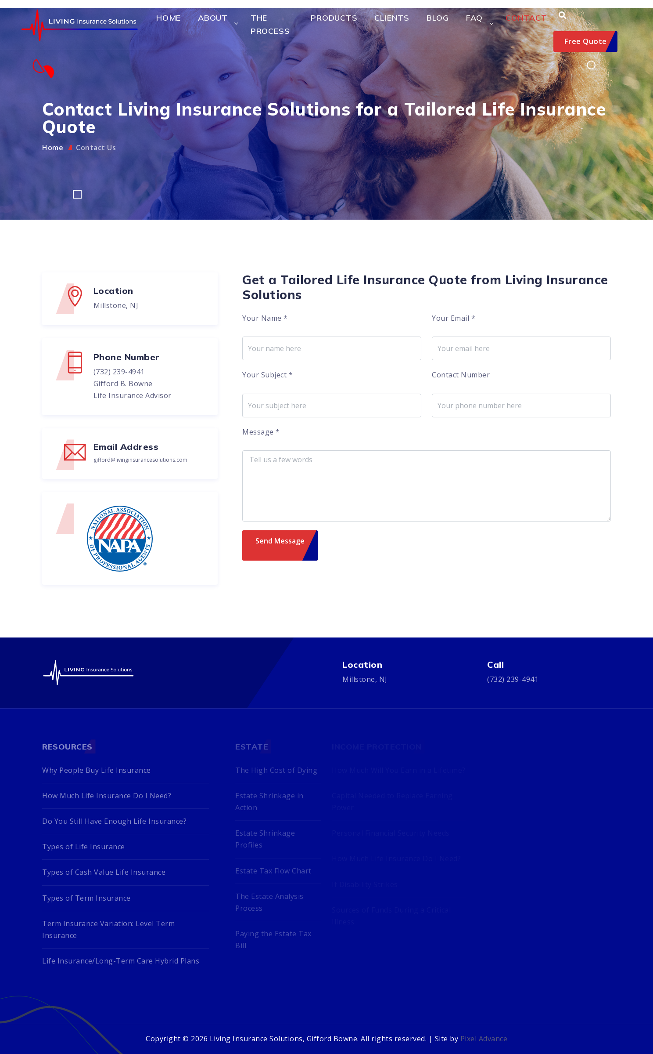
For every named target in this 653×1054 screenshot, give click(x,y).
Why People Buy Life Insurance (96, 770)
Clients (391, 18)
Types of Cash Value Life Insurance (103, 872)
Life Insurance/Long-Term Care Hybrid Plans (120, 961)
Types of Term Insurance (86, 898)
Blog (438, 18)
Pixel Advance (484, 1038)
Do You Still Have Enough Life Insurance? (114, 821)
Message (261, 432)
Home (168, 18)
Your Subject (267, 375)
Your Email (453, 318)
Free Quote (585, 41)
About (213, 18)
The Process (270, 24)
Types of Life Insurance (83, 846)
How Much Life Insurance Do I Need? (106, 795)
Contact (526, 18)
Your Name (265, 318)
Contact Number (461, 375)
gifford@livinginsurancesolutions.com (140, 460)
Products (334, 18)
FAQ (474, 18)
